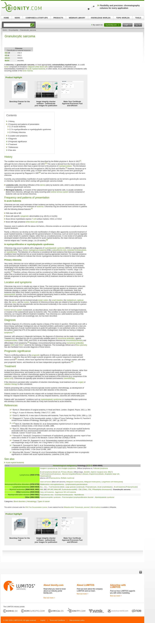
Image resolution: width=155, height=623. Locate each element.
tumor (6, 67)
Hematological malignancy (65, 465)
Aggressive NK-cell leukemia (65, 492)
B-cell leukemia (119, 487)
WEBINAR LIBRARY (77, 18)
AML (41, 489)
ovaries (26, 302)
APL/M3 (50, 489)
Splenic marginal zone (99, 472)
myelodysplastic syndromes (51, 399)
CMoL (85, 489)
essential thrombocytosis (76, 250)
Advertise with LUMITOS (118, 586)
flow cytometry (81, 345)
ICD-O (89, 465)
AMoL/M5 (57, 489)
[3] (66, 168)
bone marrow (28, 71)
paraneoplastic (10, 294)
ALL (41, 487)
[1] (80, 161)
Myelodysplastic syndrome (104, 497)
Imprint (42, 620)
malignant (31, 67)
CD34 (12, 345)
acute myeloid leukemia (36, 69)
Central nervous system (13, 310)
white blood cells (41, 67)
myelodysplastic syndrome (54, 248)
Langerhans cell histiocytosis (111, 482)
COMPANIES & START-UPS (37, 18)
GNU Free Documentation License (36, 507)
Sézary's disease (82, 474)
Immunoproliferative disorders (17, 484)
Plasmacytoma (54, 478)
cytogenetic (24, 216)
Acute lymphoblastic (104, 487)
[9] (16, 359)
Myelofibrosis (79, 495)
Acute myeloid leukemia (15, 463)
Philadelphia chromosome (101, 489)
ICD (6, 53)
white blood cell (32, 222)
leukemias (25, 492)
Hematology (31, 501)
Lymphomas (25, 475)
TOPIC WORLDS (122, 18)
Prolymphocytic (91, 487)
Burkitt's (87, 472)
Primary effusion (67, 472)
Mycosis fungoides (69, 474)
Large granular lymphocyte (75, 487)
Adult (62, 487)
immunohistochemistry (74, 340)
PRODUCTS (58, 18)
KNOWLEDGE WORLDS (101, 18)
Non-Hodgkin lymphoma (67, 468)
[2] (46, 163)
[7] (13, 332)
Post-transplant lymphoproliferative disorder (78, 497)
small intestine (57, 300)
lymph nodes (43, 300)
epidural (80, 300)
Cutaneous (57, 474)
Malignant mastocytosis (74, 482)
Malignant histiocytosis (92, 482)
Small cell (56, 472)
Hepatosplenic (45, 476)
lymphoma (8, 333)
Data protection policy (77, 620)
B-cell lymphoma (46, 472)
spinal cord (8, 378)
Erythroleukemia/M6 (69, 489)
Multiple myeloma (67, 478)
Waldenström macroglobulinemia (52, 484)
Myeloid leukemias (17, 489)
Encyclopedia (13, 30)
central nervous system (59, 192)
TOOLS (138, 18)
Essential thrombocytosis (64, 495)
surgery (81, 382)
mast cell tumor (45, 482)
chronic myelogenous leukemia (34, 250)
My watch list (98, 25)
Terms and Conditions (57, 620)
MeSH (7, 60)
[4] (40, 172)
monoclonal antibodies (65, 338)
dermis (42, 185)
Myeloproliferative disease (19, 495)
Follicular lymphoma (100, 468)
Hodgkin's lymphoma (47, 468)
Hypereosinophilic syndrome (50, 497)
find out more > (49, 598)
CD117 (21, 345)
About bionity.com (53, 585)
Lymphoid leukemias (21, 487)
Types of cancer (44, 501)
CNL (89, 489)
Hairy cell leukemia (47, 492)
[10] (72, 361)
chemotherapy (69, 378)
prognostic (36, 355)
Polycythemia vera (46, 495)
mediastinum (71, 300)
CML (80, 489)
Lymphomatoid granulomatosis (76, 484)
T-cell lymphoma (46, 474)
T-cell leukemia (54, 487)
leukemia (40, 207)
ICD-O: (7, 58)
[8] (28, 342)
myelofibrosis (11, 252)
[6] (47, 240)
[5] (32, 208)
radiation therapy (10, 384)
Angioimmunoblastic (96, 474)
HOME (6, 18)
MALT (110, 472)
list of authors (96, 507)
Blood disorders (20, 501)
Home (5, 30)
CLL (45, 487)
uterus (14, 302)
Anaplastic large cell (112, 474)
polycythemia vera (59, 250)
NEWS (17, 18)
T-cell (34, 219)
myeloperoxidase (65, 166)
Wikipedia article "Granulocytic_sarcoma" (77, 507)
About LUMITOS (85, 585)
